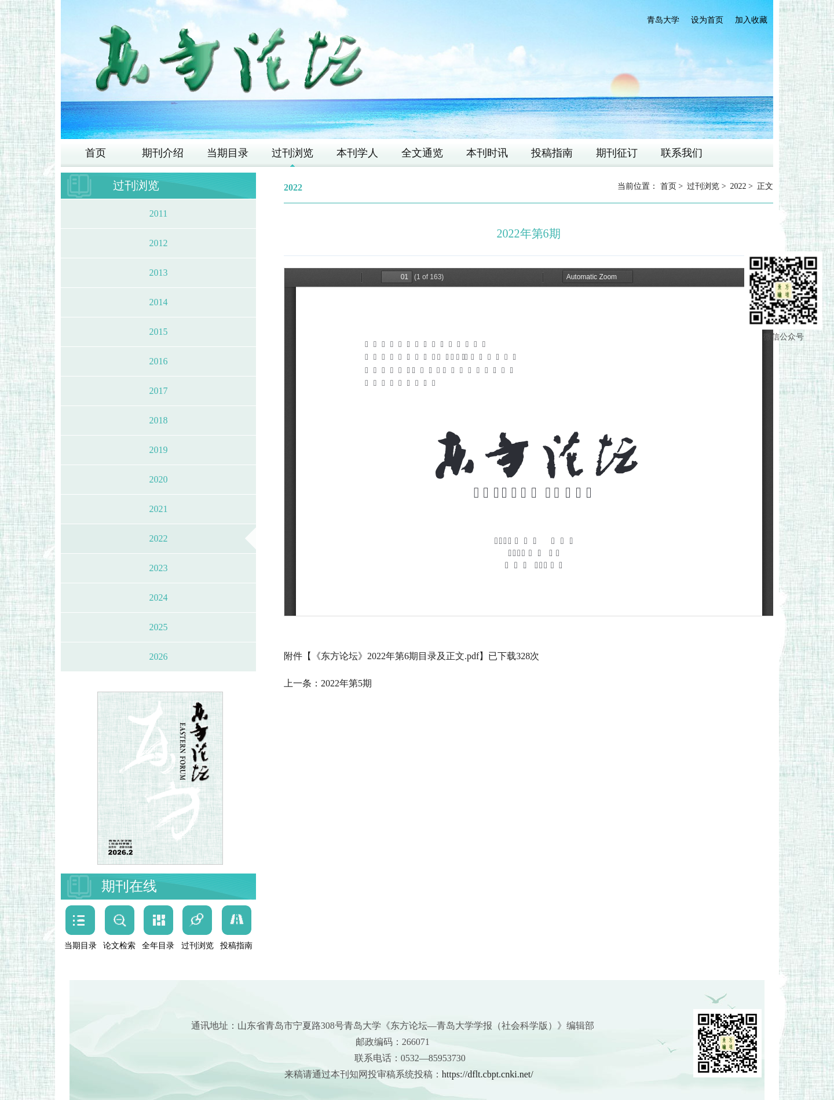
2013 (158, 272)
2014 (158, 302)
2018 (158, 420)
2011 (158, 213)
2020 (158, 479)
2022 (158, 538)
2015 (158, 332)
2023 (158, 568)
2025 (158, 627)
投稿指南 (552, 153)
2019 (158, 450)
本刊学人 (357, 153)
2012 (158, 243)
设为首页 (707, 20)
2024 (158, 597)
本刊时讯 (487, 153)
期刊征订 (617, 153)
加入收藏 (751, 20)
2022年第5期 (346, 683)
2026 (158, 657)
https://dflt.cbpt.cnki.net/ (487, 1074)
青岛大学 (663, 20)
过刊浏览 (292, 153)
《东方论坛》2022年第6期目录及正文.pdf (395, 656)
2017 (158, 391)
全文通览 (422, 153)
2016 (158, 361)
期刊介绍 (163, 153)
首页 (95, 153)
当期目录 (227, 153)
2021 (158, 509)
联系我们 (682, 153)
